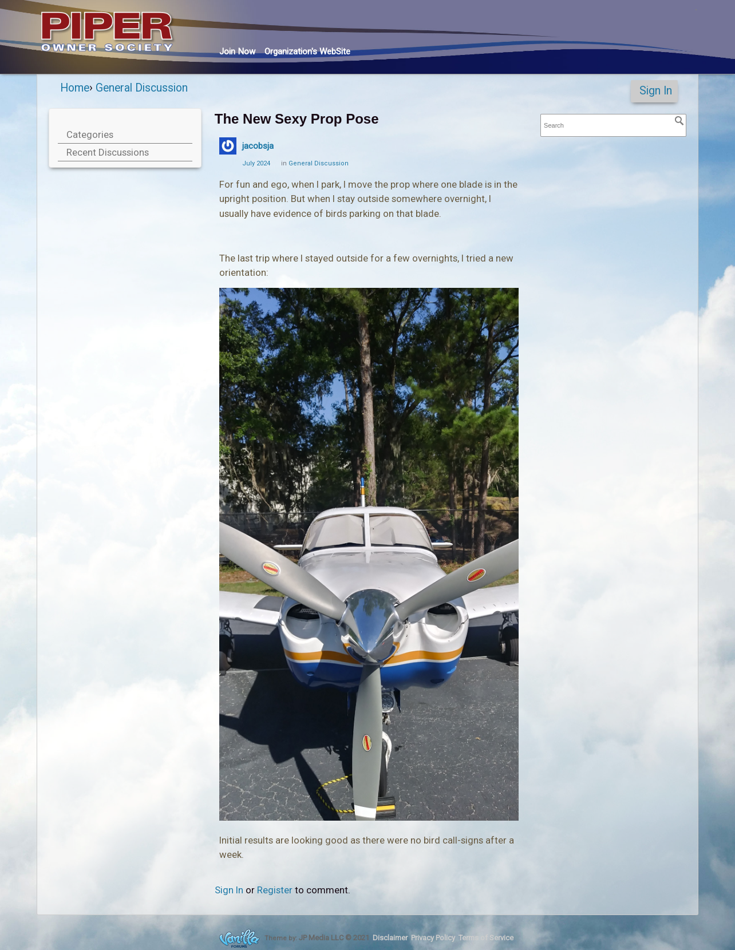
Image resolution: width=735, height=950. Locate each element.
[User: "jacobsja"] (227, 146)
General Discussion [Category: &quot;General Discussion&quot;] (319, 163)
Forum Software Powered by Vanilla (239, 938)
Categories (89, 134)
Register (275, 890)
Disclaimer (390, 937)
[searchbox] (613, 125)
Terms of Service (486, 937)
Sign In (655, 90)
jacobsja (258, 146)
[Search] (679, 120)
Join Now (237, 51)
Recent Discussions (107, 152)
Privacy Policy (433, 937)
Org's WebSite (307, 51)
